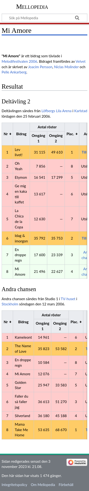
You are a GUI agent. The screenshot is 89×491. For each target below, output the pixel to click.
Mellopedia (32, 6)
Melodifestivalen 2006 (19, 61)
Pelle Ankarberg (14, 72)
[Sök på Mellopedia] (44, 17)
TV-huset (68, 299)
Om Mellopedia (43, 484)
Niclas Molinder (66, 67)
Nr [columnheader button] (6, 134)
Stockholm (10, 304)
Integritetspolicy (14, 484)
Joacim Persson (40, 67)
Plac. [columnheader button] (70, 134)
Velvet (81, 61)
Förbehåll (66, 484)
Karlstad (80, 111)
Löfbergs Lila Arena (57, 111)
